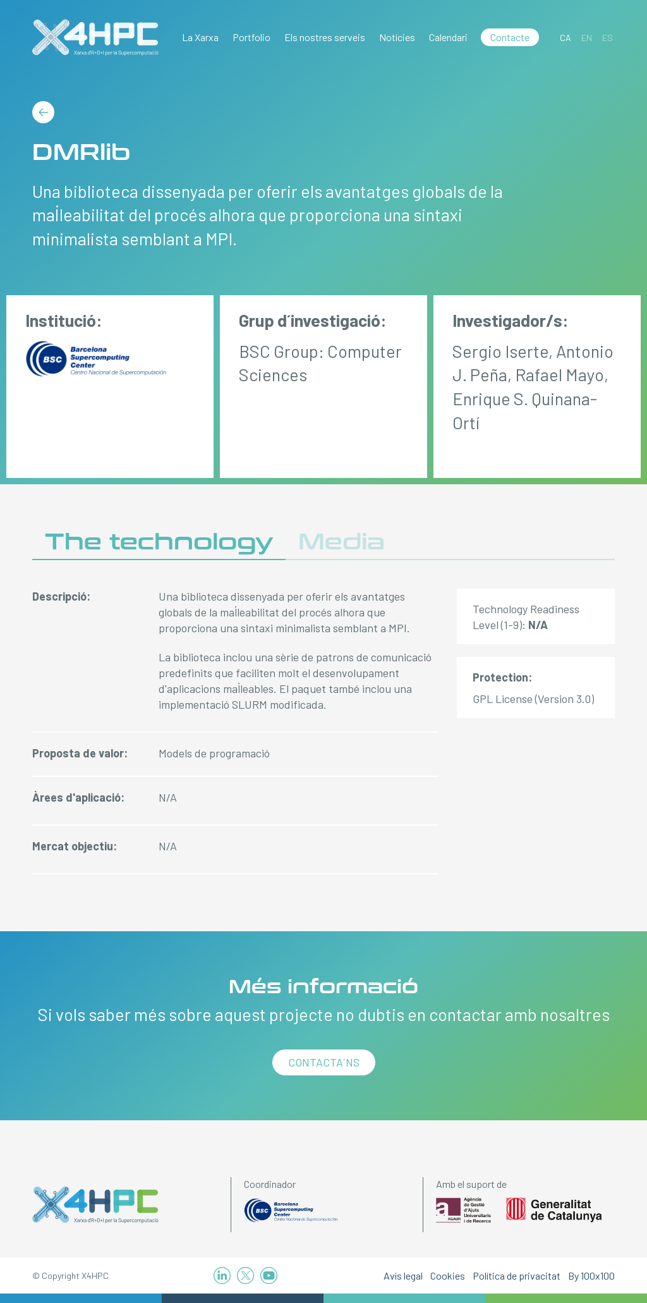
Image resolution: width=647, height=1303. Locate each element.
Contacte (509, 37)
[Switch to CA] (565, 37)
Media (341, 542)
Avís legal (403, 1275)
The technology (159, 542)
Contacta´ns (324, 1062)
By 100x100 (591, 1275)
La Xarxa (200, 37)
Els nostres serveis (324, 37)
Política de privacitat (516, 1275)
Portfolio (251, 37)
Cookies (447, 1275)
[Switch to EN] (586, 37)
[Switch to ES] (607, 37)
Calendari (448, 37)
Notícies (397, 37)
